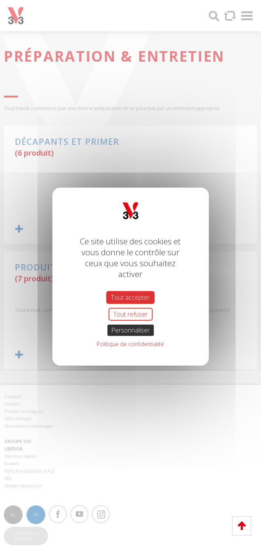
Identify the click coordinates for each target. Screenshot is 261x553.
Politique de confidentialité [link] (130, 344)
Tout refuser (130, 313)
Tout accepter (130, 297)
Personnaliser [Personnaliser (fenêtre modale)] (130, 330)
